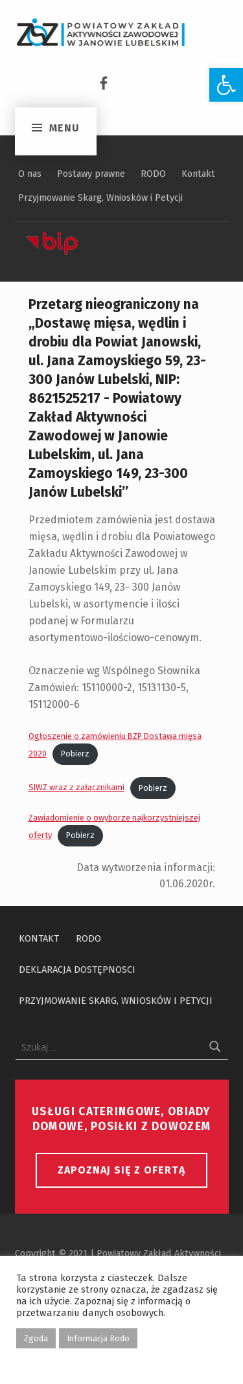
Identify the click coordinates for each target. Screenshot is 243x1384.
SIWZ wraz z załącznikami (76, 788)
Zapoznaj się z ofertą (121, 1170)
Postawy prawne (91, 173)
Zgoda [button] (36, 1338)
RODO (153, 173)
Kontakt (198, 173)
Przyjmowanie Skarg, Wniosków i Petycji (100, 197)
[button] (226, 85)
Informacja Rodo (98, 1338)
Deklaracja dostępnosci (77, 969)
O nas (29, 173)
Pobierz (75, 753)
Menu (64, 82)
